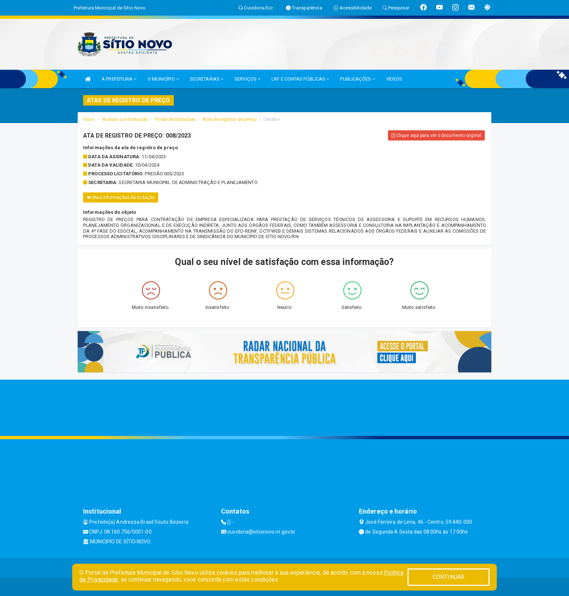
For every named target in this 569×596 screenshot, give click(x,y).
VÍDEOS (394, 79)
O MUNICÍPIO (163, 79)
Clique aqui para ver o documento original (436, 135)
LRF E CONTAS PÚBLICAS (300, 79)
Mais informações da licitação (121, 197)
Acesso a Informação (125, 119)
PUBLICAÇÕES (357, 79)
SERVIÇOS (247, 79)
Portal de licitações (175, 119)
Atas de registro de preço (229, 119)
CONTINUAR (448, 576)
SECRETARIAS (207, 79)
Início (89, 119)
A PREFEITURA (119, 79)
